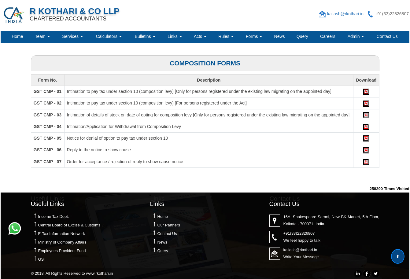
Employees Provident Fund (62, 250)
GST (42, 259)
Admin (356, 36)
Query (302, 36)
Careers (327, 36)
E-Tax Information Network (61, 233)
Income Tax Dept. (53, 216)
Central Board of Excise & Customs (69, 225)
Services (72, 36)
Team (42, 36)
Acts (200, 36)
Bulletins (145, 36)
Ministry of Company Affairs (62, 242)
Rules (226, 36)
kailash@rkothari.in (345, 13)
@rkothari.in (306, 250)
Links (175, 36)
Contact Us (387, 36)
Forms (254, 36)
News (279, 36)
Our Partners (168, 225)
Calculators (109, 36)
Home (17, 36)
